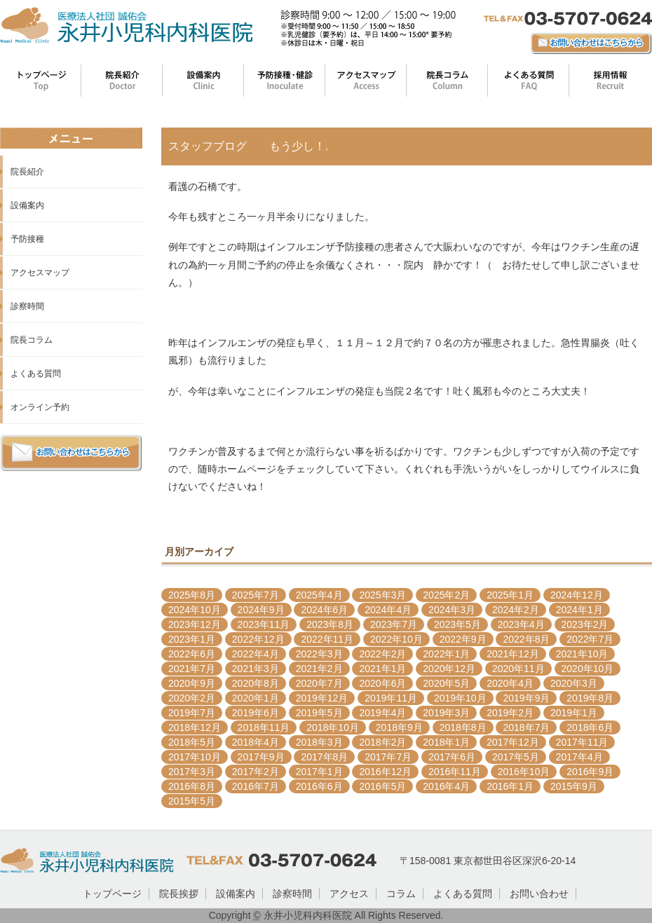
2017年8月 (324, 757)
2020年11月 (518, 668)
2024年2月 (515, 609)
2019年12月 (322, 698)
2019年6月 (255, 712)
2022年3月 (319, 653)
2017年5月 (515, 757)
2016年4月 (446, 786)
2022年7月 (589, 639)
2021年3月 (255, 668)
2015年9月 (573, 786)
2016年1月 (510, 786)
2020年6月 (382, 683)
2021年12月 (513, 653)
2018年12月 (194, 727)
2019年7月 (191, 712)
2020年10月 (588, 668)
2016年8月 (191, 786)
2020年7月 (319, 683)
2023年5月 (457, 624)
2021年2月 (319, 668)
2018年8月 (463, 727)
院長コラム (32, 340)
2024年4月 (388, 609)
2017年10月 (194, 757)
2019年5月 (319, 712)
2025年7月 (255, 595)
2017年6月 (451, 757)
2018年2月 (382, 742)
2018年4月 (255, 742)
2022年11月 (327, 639)
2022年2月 (382, 653)
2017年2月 (255, 771)
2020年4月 (510, 683)
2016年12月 (385, 771)
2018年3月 (319, 742)
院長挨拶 (178, 893)
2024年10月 (194, 609)
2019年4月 (382, 712)
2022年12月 (258, 639)
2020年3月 (573, 683)
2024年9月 (261, 609)
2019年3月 (446, 712)
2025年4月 (319, 595)
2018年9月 (399, 727)
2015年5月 (191, 801)
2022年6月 (191, 653)
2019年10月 (460, 698)
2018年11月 (264, 727)
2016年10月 (524, 771)
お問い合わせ (539, 893)
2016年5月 (382, 786)
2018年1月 (446, 742)
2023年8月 (329, 624)
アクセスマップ (40, 273)
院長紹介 (27, 172)
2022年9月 (463, 639)
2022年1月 (446, 653)
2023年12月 (194, 624)
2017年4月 (579, 757)
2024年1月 (579, 609)
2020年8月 (255, 683)
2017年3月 (191, 771)
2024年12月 (576, 595)
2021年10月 (582, 653)
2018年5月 (191, 742)
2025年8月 (191, 595)
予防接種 (27, 239)
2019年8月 (589, 698)
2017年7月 (388, 757)
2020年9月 (191, 683)
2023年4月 (521, 624)
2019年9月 (526, 698)
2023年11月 (264, 624)
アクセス (349, 893)
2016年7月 (255, 786)
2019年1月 (573, 712)
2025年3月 (382, 595)
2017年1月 (319, 771)
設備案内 (27, 205)
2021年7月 (191, 668)
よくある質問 (36, 373)
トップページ (112, 893)
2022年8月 (526, 639)
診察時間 (27, 306)
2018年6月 (589, 727)
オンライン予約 (40, 407)
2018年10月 (332, 727)
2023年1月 (191, 639)
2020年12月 (449, 668)
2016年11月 (454, 771)
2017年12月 (513, 742)
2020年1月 (255, 698)
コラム (401, 893)
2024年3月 (451, 609)
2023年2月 (585, 624)
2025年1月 (510, 595)
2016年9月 (589, 771)
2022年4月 (255, 653)
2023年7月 (393, 624)
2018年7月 (526, 727)
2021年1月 (382, 668)
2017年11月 (582, 742)
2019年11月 (391, 698)
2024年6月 (324, 609)
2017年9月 (261, 757)
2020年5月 (446, 683)
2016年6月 (319, 786)
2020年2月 (191, 698)
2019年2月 (510, 712)
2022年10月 (396, 639)
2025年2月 (446, 595)
